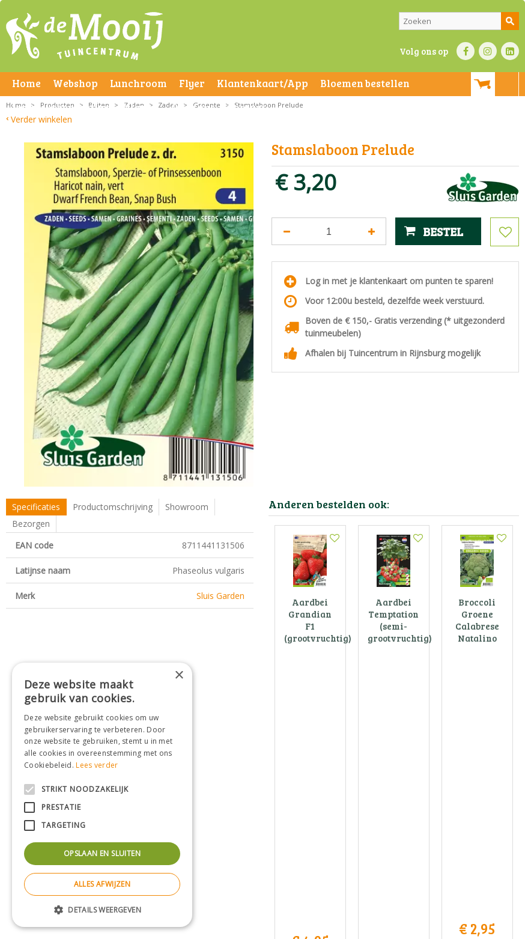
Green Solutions (331, 926)
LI (510, 51)
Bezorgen (31, 523)
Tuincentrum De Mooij (262, 769)
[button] (102, 909)
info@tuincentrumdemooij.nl (266, 820)
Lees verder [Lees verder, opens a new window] (97, 765)
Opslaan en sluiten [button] (102, 853)
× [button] (178, 675)
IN (488, 51)
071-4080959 (266, 807)
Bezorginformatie (271, 926)
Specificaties (36, 506)
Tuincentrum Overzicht (403, 926)
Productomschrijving (113, 506)
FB (466, 51)
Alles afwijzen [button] (102, 884)
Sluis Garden (220, 595)
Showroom (186, 506)
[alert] (102, 795)
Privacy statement (207, 926)
